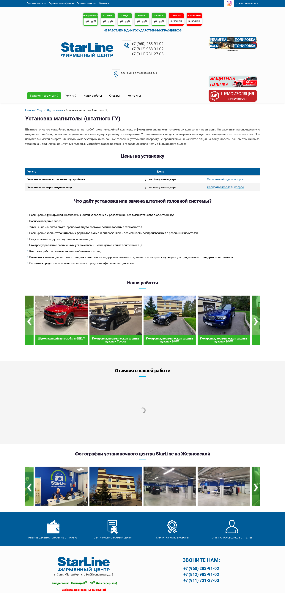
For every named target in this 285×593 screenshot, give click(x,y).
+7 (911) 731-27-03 (111, 54)
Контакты (134, 72)
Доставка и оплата (36, 3)
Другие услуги (55, 86)
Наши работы (93, 72)
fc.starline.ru (232, 51)
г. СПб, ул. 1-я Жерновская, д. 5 (160, 44)
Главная (30, 86)
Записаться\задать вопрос (225, 156)
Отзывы (114, 72)
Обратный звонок (248, 3)
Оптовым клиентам (86, 3)
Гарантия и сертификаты (61, 3)
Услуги (70, 72)
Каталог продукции (44, 72)
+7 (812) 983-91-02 (111, 49)
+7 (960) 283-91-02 (111, 44)
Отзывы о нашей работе (142, 347)
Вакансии (104, 3)
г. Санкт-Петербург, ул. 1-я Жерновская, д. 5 (83, 551)
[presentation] (29, 297)
